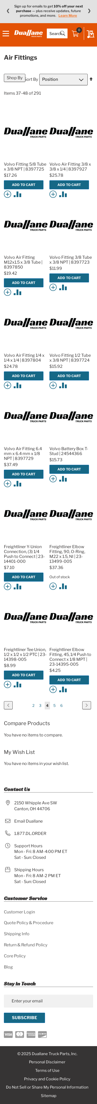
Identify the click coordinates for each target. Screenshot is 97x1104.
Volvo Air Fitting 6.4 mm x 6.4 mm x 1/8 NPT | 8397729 (23, 453)
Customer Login (19, 912)
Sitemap (48, 1095)
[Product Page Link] (26, 158)
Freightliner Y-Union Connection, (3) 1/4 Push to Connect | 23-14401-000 (24, 554)
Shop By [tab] (15, 77)
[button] (8, 193)
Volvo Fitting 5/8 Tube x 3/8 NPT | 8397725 (25, 167)
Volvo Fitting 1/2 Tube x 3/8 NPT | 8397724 (70, 358)
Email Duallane (28, 821)
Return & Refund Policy (25, 944)
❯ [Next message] (89, 11)
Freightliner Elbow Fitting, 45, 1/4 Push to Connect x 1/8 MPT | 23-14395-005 (70, 657)
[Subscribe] (24, 1018)
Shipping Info (16, 933)
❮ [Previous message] (8, 11)
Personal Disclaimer (47, 1062)
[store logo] (28, 33)
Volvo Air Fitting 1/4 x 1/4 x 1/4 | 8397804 (24, 358)
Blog (8, 967)
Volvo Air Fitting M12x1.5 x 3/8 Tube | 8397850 (23, 262)
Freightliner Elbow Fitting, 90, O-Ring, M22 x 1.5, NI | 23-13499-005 (67, 554)
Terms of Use (47, 1070)
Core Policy (15, 956)
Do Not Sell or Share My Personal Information (47, 1087)
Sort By (31, 79)
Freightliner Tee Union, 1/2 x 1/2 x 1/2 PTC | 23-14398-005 (25, 654)
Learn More (67, 15)
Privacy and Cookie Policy (47, 1079)
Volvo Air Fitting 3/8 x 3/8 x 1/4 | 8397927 (70, 167)
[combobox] (57, 33)
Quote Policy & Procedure (28, 922)
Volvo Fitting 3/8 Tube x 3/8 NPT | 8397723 (70, 260)
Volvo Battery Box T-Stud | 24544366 (68, 451)
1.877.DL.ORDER (30, 833)
